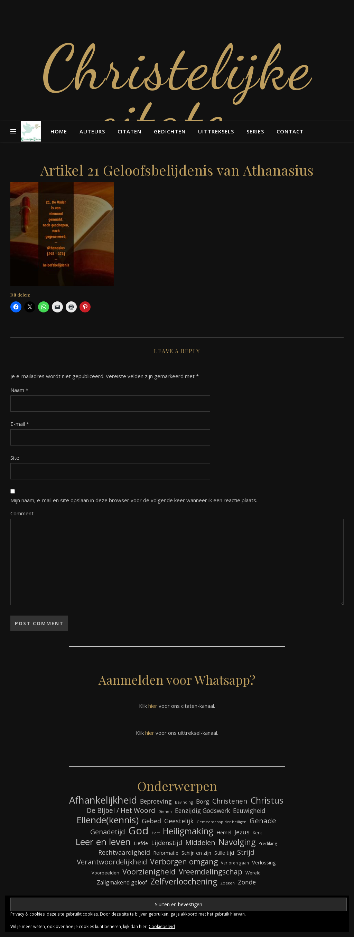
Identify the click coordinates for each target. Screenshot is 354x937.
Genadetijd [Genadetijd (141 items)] (107, 831)
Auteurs (92, 131)
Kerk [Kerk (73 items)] (257, 833)
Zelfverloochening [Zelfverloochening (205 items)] (183, 881)
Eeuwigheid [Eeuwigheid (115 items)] (249, 810)
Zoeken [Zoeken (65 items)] (227, 883)
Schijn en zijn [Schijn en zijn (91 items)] (196, 852)
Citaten (129, 131)
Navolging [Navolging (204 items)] (236, 842)
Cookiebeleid (162, 926)
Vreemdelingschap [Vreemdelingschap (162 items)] (210, 872)
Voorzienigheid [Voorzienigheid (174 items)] (149, 871)
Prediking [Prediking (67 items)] (268, 843)
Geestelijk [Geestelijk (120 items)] (179, 821)
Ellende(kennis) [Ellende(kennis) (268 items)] (107, 820)
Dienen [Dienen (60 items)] (165, 811)
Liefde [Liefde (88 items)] (141, 843)
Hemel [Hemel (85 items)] (223, 832)
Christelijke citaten (177, 93)
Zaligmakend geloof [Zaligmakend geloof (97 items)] (122, 882)
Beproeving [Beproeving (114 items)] (156, 801)
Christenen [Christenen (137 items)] (229, 801)
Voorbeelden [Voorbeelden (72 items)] (105, 873)
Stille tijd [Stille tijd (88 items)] (224, 852)
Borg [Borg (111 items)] (202, 801)
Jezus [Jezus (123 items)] (242, 832)
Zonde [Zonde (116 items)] (247, 882)
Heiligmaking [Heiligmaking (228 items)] (188, 831)
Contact (290, 131)
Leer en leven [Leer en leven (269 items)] (103, 841)
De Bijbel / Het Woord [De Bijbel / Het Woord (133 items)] (121, 810)
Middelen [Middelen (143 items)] (200, 842)
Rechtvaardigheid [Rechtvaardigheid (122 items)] (124, 852)
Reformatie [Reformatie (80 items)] (165, 853)
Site (14, 457)
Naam (19, 389)
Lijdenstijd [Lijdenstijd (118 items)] (166, 842)
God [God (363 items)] (138, 830)
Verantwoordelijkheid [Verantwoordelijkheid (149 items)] (112, 862)
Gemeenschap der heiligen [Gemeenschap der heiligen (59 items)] (221, 821)
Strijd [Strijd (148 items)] (245, 852)
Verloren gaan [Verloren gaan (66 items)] (235, 862)
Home (58, 131)
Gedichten (170, 131)
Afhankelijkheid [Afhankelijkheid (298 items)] (103, 800)
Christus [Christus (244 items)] (266, 800)
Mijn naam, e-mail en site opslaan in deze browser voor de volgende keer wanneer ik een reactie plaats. (133, 500)
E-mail (19, 423)
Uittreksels (216, 131)
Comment (22, 513)
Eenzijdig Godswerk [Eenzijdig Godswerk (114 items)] (202, 810)
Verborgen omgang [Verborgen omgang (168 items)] (184, 861)
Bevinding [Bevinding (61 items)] (184, 802)
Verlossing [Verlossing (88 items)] (264, 862)
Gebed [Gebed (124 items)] (151, 820)
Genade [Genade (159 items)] (263, 820)
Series (255, 131)
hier (152, 705)
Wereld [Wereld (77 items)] (253, 873)
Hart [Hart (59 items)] (156, 833)
